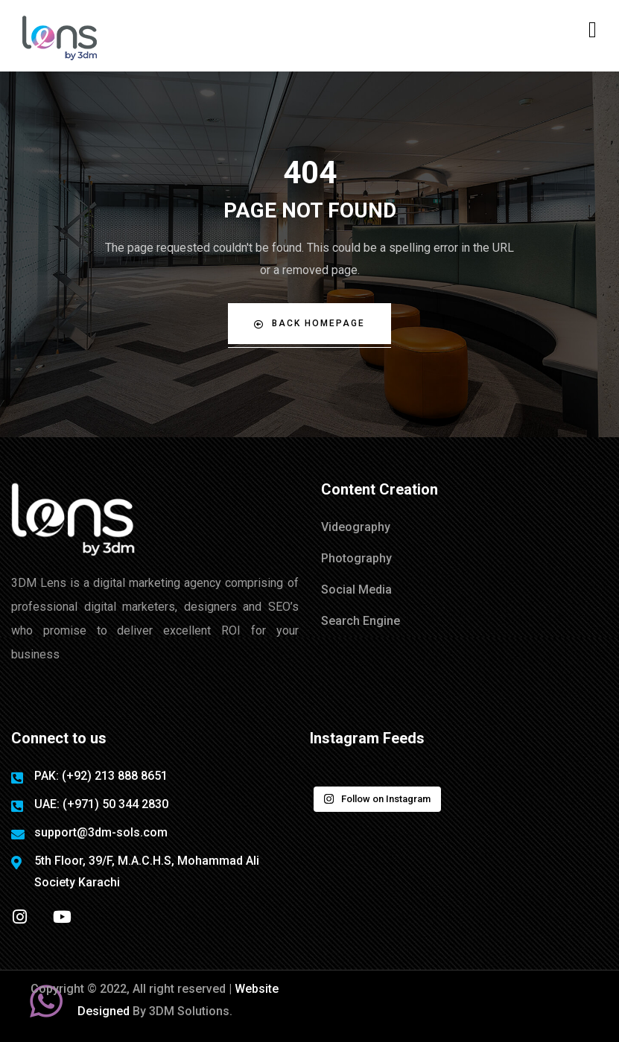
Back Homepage (309, 323)
